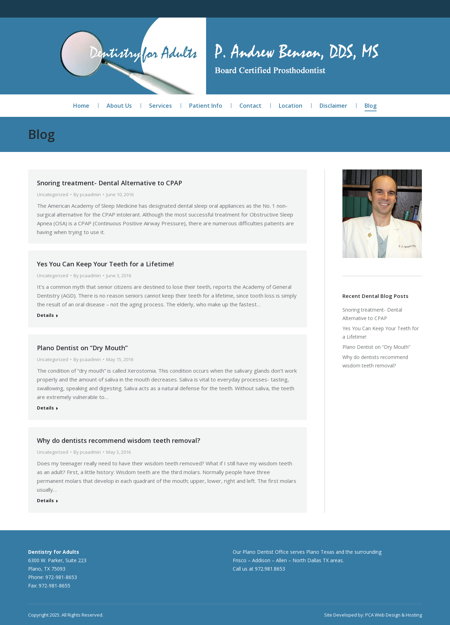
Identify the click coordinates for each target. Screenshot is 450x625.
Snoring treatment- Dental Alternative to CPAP (109, 183)
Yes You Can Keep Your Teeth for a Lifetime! (105, 264)
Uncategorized (52, 194)
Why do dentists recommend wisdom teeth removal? (118, 440)
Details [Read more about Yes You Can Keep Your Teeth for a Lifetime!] (45, 315)
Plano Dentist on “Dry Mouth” (82, 348)
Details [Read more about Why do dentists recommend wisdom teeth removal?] (45, 501)
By (87, 194)
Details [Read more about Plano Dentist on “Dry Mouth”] (45, 408)
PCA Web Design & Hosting (393, 615)
